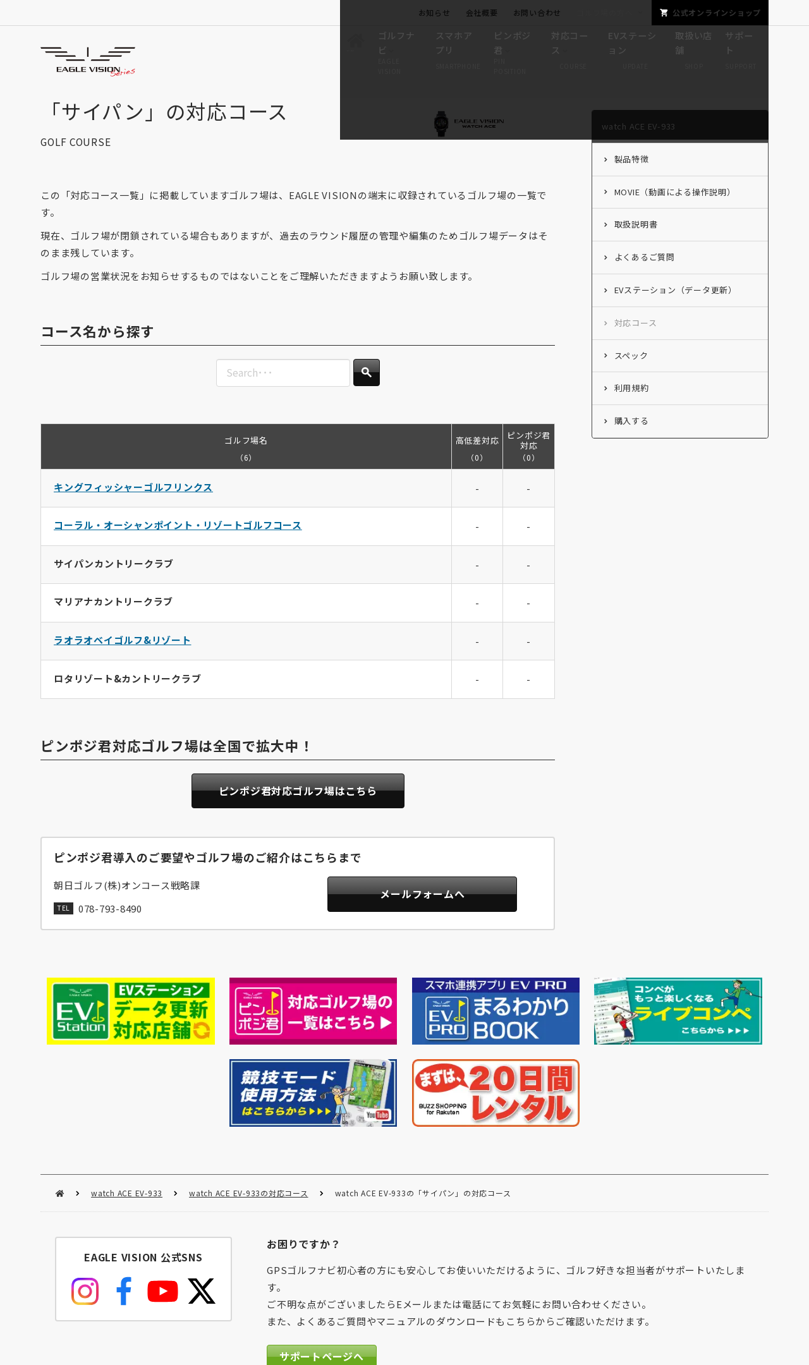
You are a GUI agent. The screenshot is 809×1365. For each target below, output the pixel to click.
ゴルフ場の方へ (604, 12)
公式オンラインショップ (716, 12)
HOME (59, 1101)
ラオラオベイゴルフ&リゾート (123, 652)
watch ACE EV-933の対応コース (248, 1101)
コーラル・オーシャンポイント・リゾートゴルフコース (178, 537)
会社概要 (482, 12)
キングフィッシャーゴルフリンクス (133, 499)
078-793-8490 (110, 922)
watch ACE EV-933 (126, 1101)
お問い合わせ (537, 12)
